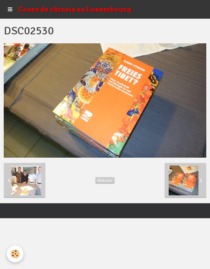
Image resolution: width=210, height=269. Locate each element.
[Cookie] (15, 253)
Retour (105, 180)
